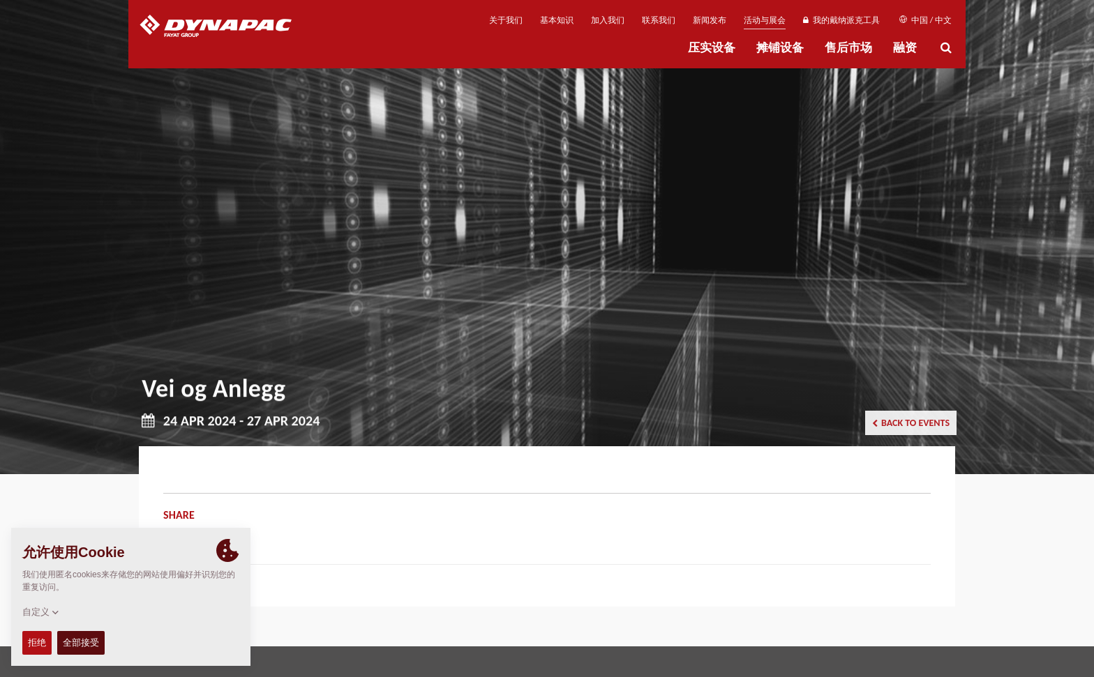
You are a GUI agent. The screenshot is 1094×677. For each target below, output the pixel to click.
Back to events (911, 423)
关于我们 (506, 20)
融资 (905, 47)
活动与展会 (765, 20)
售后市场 (848, 47)
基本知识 (557, 20)
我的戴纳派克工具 (841, 20)
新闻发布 (709, 20)
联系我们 (658, 20)
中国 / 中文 (925, 20)
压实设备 (711, 47)
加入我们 (607, 20)
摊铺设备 (780, 47)
